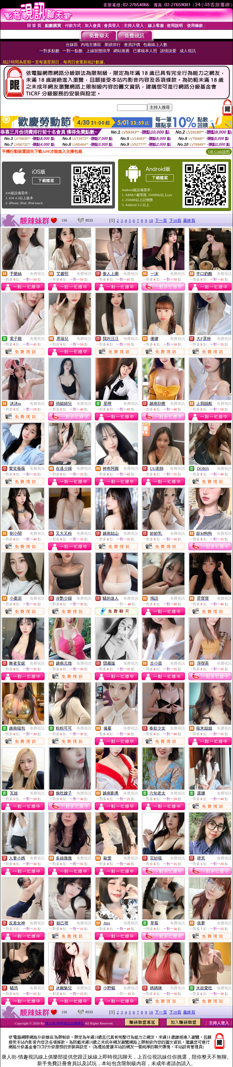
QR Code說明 (219, 151)
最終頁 (189, 220)
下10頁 (175, 220)
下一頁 (161, 220)
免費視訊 (37, 274)
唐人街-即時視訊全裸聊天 (65, 1023)
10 (151, 220)
